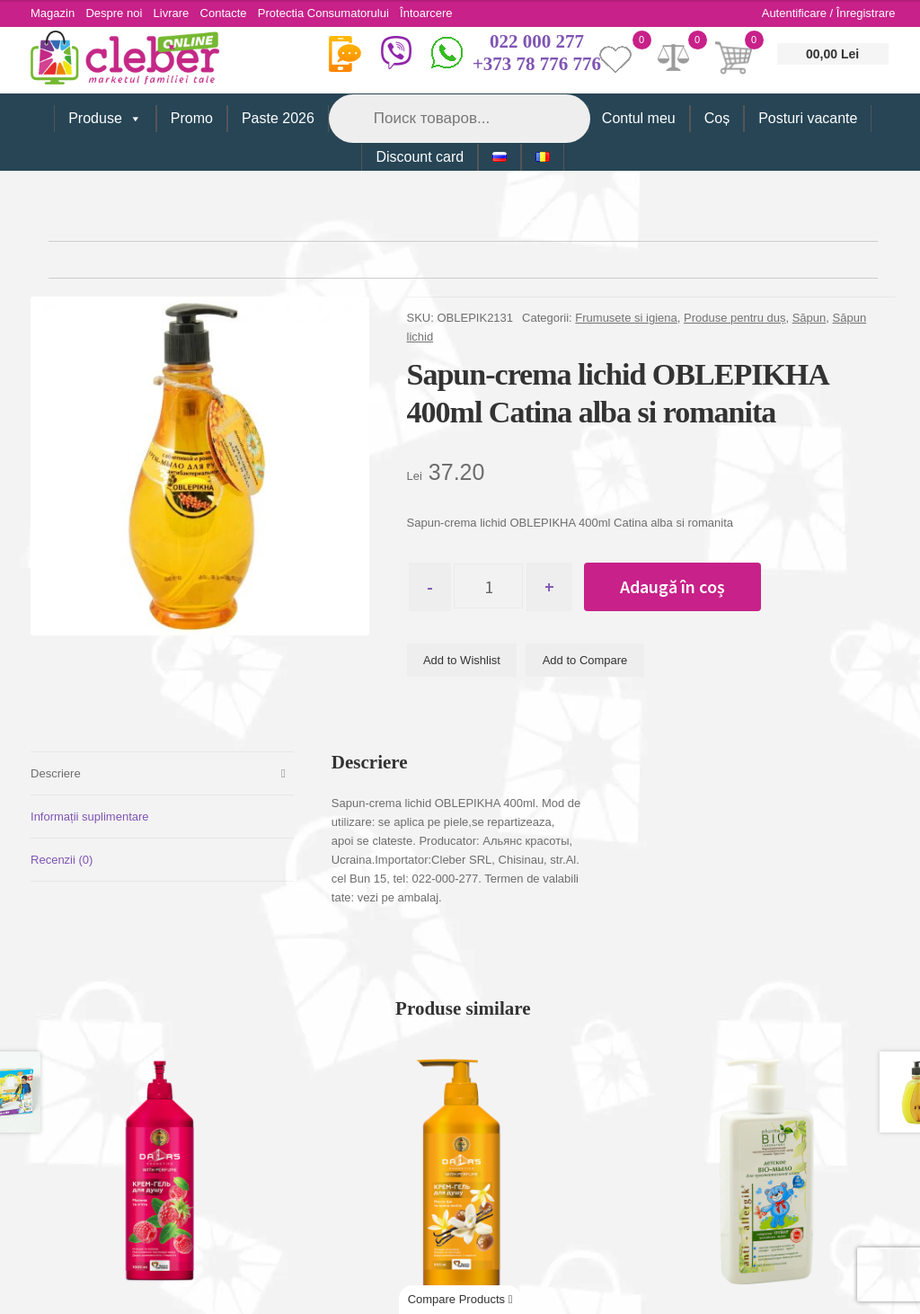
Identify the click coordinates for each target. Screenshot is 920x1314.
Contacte (231, 13)
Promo (192, 118)
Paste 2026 (278, 118)
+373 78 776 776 (537, 64)
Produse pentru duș (734, 317)
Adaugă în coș (679, 586)
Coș (717, 118)
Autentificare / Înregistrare (829, 13)
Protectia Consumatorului (333, 13)
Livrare (176, 13)
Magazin (53, 13)
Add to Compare (585, 661)
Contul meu (639, 118)
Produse (105, 118)
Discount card (420, 156)
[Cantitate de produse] (492, 587)
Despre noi (116, 13)
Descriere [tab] (56, 773)
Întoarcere (438, 13)
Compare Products (460, 1299)
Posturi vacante (807, 118)
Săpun (809, 317)
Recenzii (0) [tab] (62, 859)
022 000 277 (537, 41)
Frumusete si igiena (626, 317)
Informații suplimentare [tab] (90, 816)
